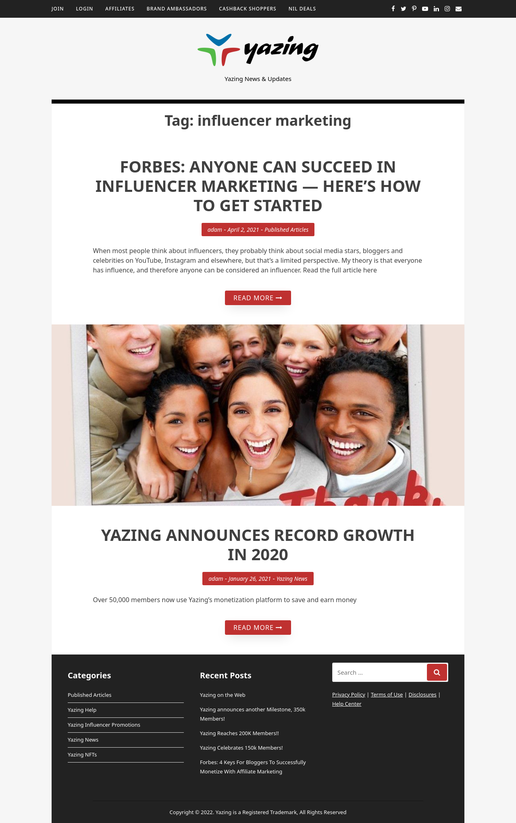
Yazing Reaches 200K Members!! (239, 733)
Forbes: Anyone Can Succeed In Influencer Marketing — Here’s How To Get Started (258, 185)
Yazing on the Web (223, 694)
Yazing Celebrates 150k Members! (241, 747)
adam (215, 229)
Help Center (347, 703)
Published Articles (286, 229)
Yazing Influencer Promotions (104, 724)
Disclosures (422, 694)
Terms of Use (387, 694)
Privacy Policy (348, 694)
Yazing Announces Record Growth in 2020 (258, 544)
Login (84, 8)
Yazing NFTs (82, 754)
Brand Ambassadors (177, 8)
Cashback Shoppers (247, 8)
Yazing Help (82, 709)
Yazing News (292, 578)
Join (58, 8)
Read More (258, 297)
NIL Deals (302, 8)
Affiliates (120, 8)
